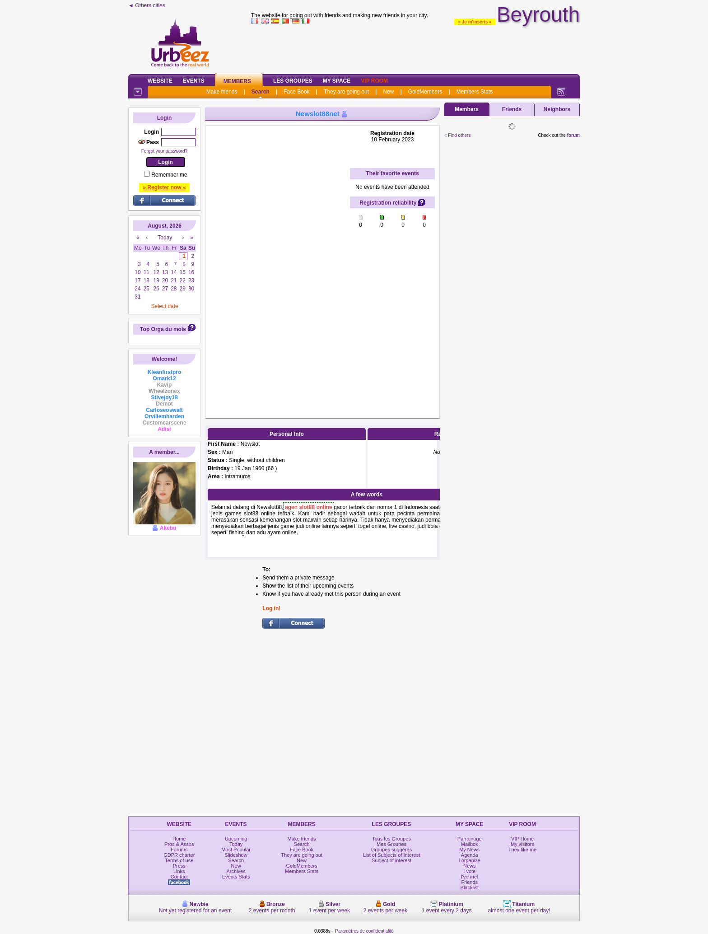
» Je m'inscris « (474, 21)
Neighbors (557, 109)
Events (194, 81)
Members (237, 81)
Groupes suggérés (391, 849)
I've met (469, 876)
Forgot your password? (164, 151)
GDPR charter (179, 855)
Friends (512, 109)
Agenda (469, 855)
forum (573, 135)
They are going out (346, 92)
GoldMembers (425, 92)
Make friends (222, 92)
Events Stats (236, 876)
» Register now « (164, 187)
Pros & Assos (179, 844)
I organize (469, 860)
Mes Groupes (391, 844)
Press (179, 866)
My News (469, 849)
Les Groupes (292, 81)
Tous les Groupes (391, 838)
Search (261, 92)
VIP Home (522, 838)
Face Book (296, 92)
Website (160, 81)
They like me (522, 849)
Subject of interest (391, 860)
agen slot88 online (308, 507)
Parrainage (469, 838)
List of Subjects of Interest (391, 855)
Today (235, 844)
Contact (179, 876)
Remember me (169, 175)
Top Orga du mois (163, 329)
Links (179, 871)
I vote (469, 871)
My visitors (522, 844)
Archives (236, 871)
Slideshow (236, 855)
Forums (179, 849)
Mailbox (469, 844)
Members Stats (474, 92)
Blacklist (470, 887)
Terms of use (179, 860)
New (388, 92)
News (469, 866)
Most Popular (236, 849)
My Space (337, 81)
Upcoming (236, 838)
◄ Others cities (146, 5)
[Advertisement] (415, 47)
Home (179, 838)
